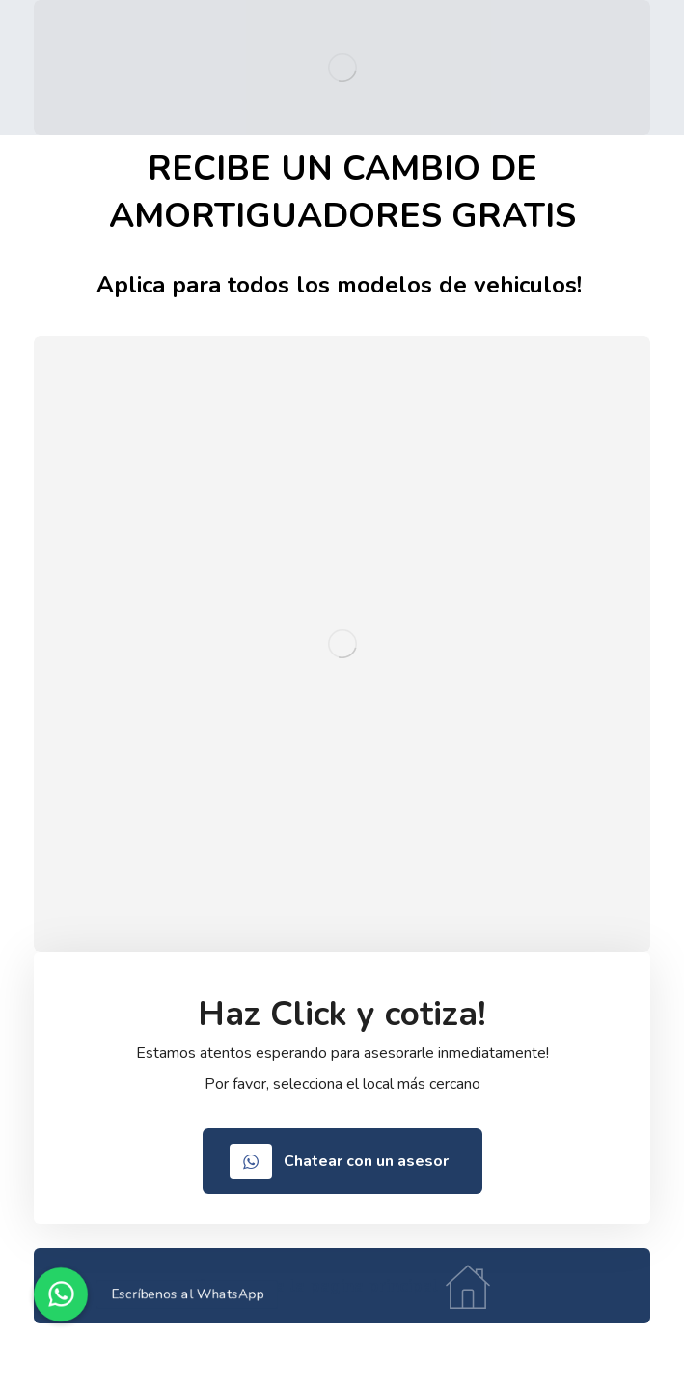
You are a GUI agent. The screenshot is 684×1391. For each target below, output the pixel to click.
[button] (61, 1294)
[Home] (341, 1285)
